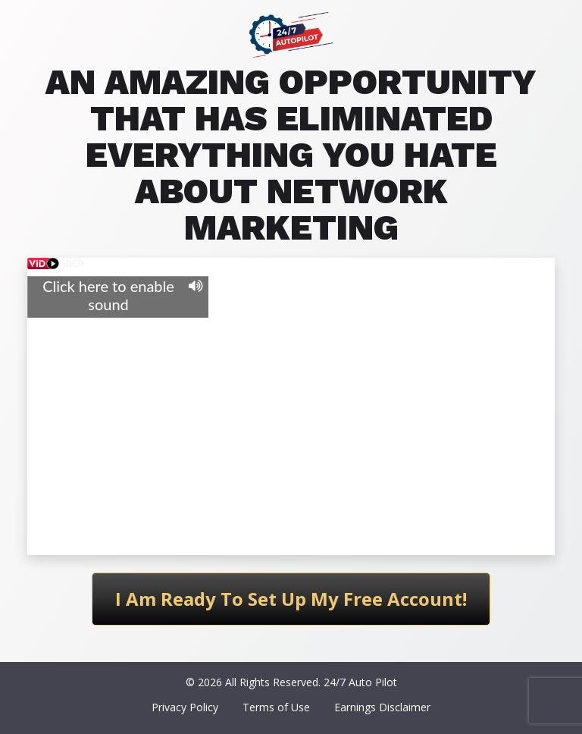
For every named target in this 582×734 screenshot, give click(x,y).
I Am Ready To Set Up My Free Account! (291, 598)
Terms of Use (276, 707)
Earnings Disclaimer (382, 707)
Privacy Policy (185, 707)
